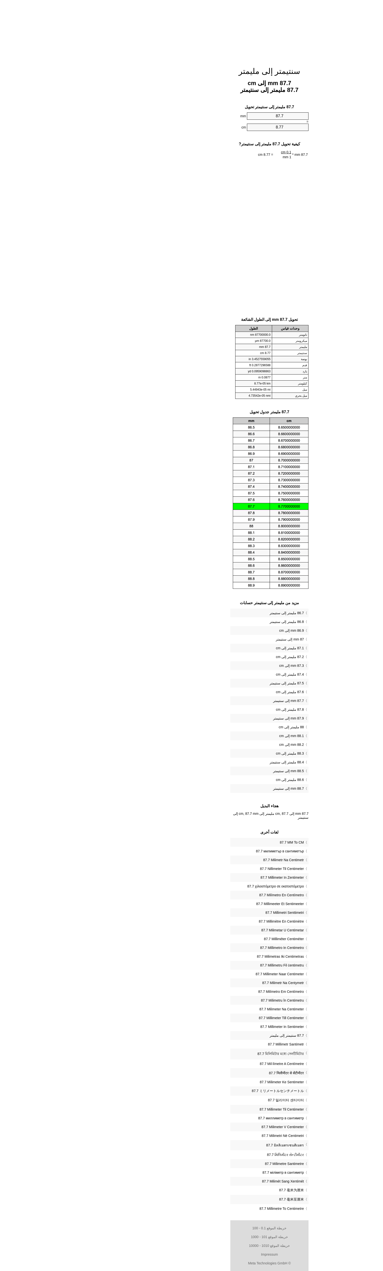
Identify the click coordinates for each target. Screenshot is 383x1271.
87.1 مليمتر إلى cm (212, 648)
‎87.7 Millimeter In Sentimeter (204, 1027)
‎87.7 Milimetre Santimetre (206, 1164)
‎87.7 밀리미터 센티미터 (208, 1100)
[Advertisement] (191, 30)
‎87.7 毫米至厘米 (213, 1199)
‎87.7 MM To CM (214, 842)
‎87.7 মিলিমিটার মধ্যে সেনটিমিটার (203, 1054)
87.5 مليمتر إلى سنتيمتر (209, 683)
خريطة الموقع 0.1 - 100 (191, 1228)
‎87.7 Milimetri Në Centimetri (205, 1136)
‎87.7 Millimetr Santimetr (208, 1044)
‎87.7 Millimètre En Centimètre (203, 921)
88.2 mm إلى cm (213, 745)
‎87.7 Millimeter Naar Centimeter (202, 974)
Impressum (191, 1254)
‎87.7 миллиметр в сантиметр (203, 1118)
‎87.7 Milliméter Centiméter (206, 939)
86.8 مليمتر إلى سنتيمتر (209, 622)
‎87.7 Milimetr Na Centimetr (205, 860)
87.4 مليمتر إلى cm (212, 674)
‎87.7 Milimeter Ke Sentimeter (204, 1082)
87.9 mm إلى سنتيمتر (210, 718)
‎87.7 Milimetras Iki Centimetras (202, 956)
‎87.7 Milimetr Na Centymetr (205, 983)
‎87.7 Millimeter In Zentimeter (204, 877)
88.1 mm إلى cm (213, 736)
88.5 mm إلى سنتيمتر (210, 771)
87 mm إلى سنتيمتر (212, 639)
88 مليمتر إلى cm (213, 727)
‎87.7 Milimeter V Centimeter (204, 1127)
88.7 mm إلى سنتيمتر (210, 788)
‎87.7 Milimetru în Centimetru (204, 1000)
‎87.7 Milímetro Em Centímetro (203, 992)
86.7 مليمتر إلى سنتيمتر (209, 613)
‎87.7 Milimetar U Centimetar (204, 930)
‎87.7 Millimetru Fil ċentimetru (204, 965)
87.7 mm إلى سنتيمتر (210, 701)
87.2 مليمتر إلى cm (212, 657)
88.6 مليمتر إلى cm (212, 780)
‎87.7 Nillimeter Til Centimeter (204, 869)
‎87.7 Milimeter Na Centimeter (203, 1009)
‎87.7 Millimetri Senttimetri (207, 913)
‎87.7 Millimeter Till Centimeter (203, 1018)
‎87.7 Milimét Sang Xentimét (205, 1181)
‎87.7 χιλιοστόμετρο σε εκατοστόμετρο (197, 886)
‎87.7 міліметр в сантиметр (205, 1172)
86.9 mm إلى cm (213, 630)
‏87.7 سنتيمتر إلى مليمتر (209, 1035)
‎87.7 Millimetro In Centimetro (204, 948)
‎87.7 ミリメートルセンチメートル (200, 1091)
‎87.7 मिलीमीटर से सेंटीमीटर (208, 1073)
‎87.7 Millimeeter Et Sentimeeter (202, 904)
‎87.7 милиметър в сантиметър (202, 851)
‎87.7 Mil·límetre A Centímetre (204, 1064)
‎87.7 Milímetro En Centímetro (203, 895)
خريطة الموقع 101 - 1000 (191, 1237)
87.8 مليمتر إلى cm (212, 709)
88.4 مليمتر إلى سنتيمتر (209, 762)
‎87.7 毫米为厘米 (213, 1190)
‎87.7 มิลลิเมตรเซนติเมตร (207, 1145)
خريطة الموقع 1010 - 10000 (191, 1246)
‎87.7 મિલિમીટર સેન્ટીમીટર (207, 1155)
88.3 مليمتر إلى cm (212, 753)
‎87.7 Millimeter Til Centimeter (204, 1109)
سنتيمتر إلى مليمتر (192, 71)
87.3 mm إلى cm (213, 666)
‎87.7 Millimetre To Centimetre (203, 1209)
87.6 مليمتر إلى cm (212, 692)
